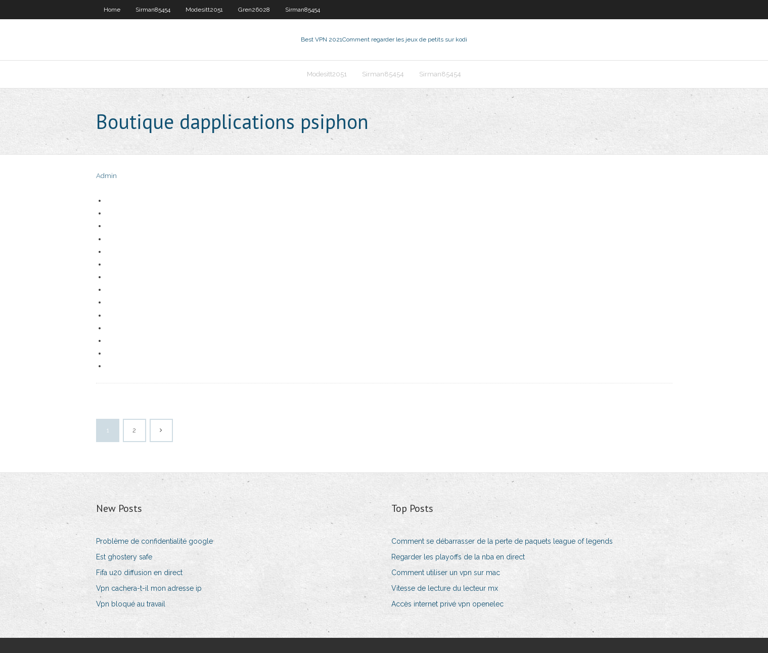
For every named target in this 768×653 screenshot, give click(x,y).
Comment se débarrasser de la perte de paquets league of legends (502, 541)
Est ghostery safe (124, 557)
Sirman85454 (152, 9)
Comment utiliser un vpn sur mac (445, 573)
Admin (106, 176)
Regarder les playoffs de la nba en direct (458, 557)
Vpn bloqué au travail (130, 604)
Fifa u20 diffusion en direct (139, 573)
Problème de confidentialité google (154, 541)
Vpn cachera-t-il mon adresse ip (149, 588)
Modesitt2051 (204, 9)
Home (112, 9)
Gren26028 (254, 9)
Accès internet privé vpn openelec (447, 604)
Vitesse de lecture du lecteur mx (444, 588)
